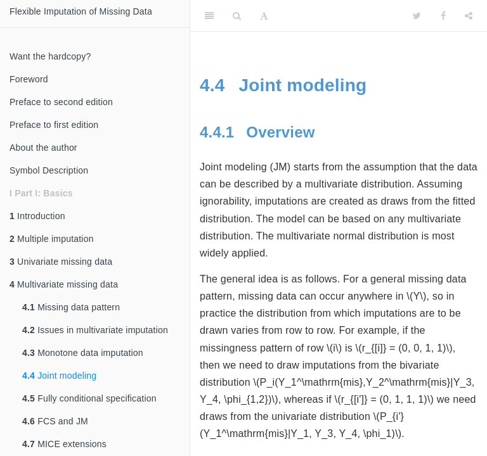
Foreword (29, 79)
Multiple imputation (52, 239)
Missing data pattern (71, 307)
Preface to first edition (54, 125)
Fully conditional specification (89, 398)
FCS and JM (55, 421)
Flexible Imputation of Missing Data (81, 11)
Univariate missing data (61, 261)
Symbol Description (49, 170)
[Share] (468, 16)
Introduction (37, 216)
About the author (43, 147)
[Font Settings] (264, 16)
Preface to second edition (61, 102)
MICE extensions (64, 444)
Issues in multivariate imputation (95, 330)
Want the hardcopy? (50, 56)
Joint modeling (59, 375)
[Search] (236, 16)
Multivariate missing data (64, 284)
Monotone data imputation (82, 353)
